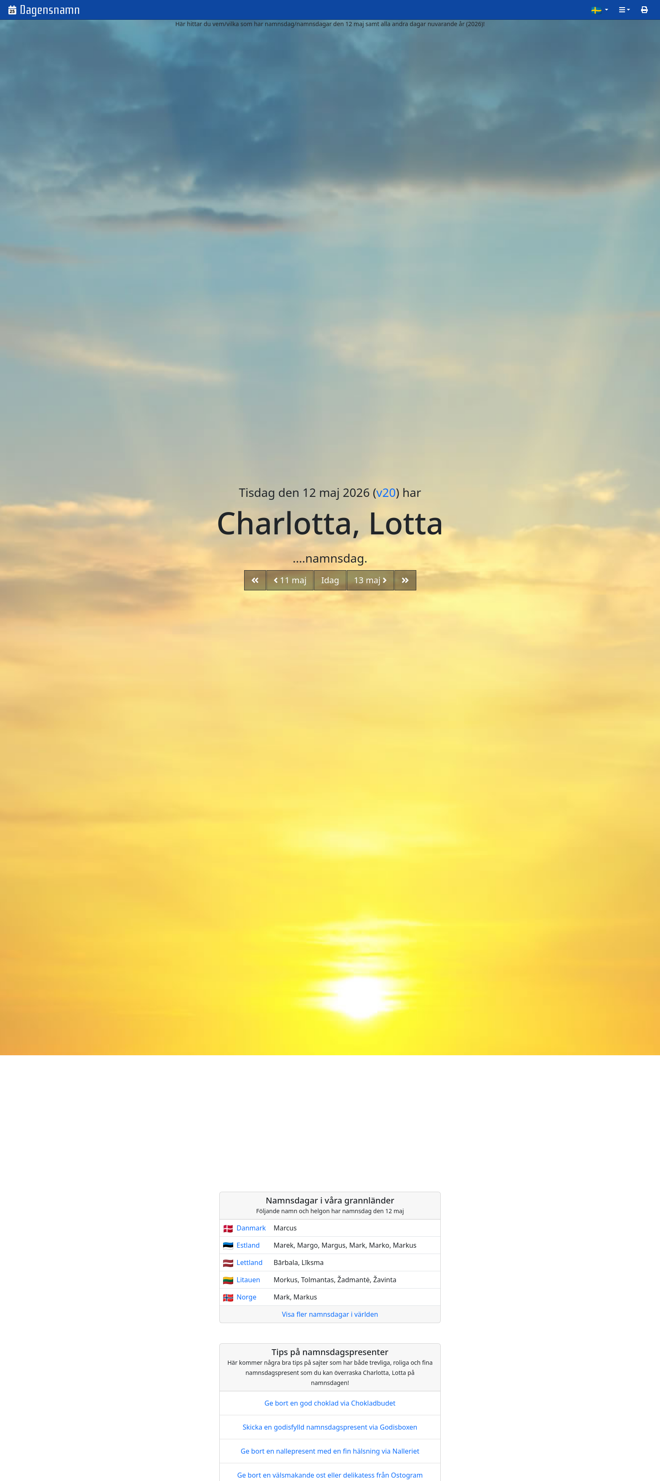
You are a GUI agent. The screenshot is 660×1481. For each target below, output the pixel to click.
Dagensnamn (50, 10)
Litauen (248, 1279)
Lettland (250, 1262)
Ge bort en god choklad (329, 1403)
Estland (248, 1245)
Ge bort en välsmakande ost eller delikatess (330, 1475)
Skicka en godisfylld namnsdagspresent (330, 1427)
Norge (246, 1297)
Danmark (251, 1228)
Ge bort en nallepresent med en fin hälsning (330, 1451)
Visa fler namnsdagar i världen (330, 1314)
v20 (386, 492)
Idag (330, 580)
